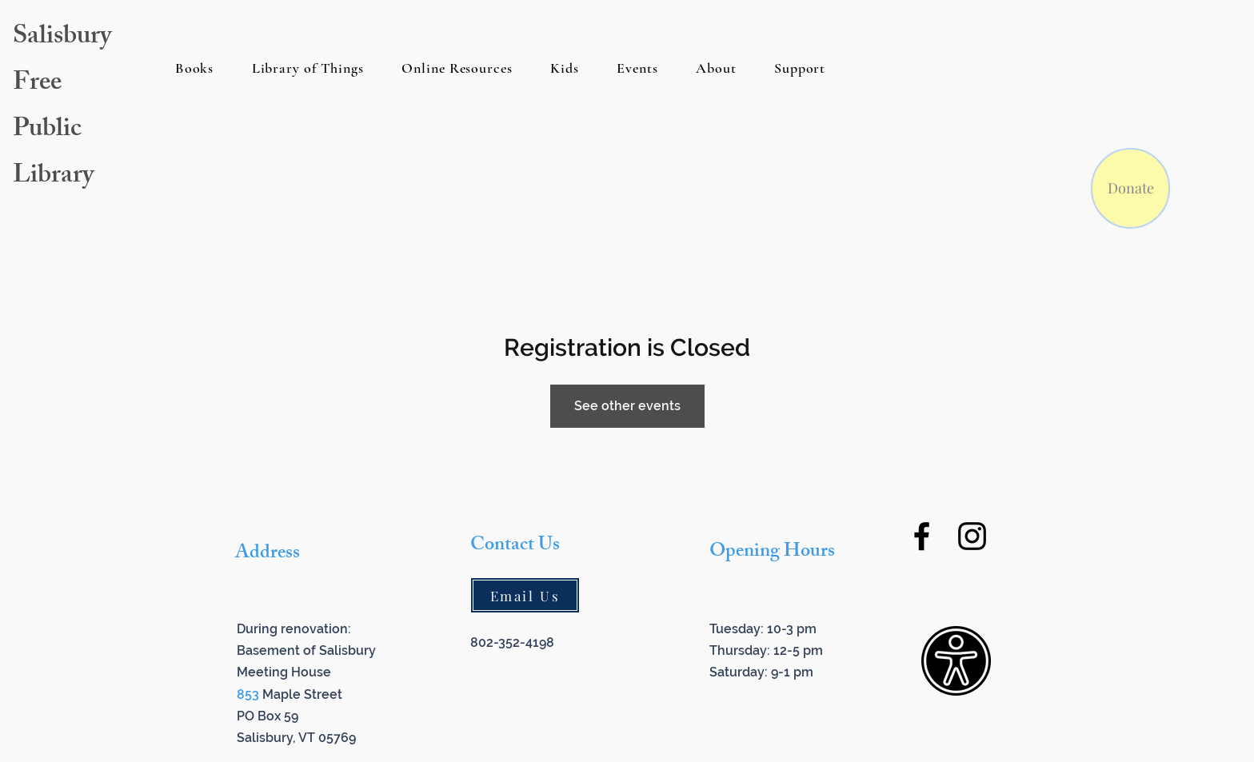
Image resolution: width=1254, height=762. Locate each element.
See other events (627, 405)
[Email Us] (525, 595)
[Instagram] (972, 536)
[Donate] (1130, 188)
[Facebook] (921, 536)
